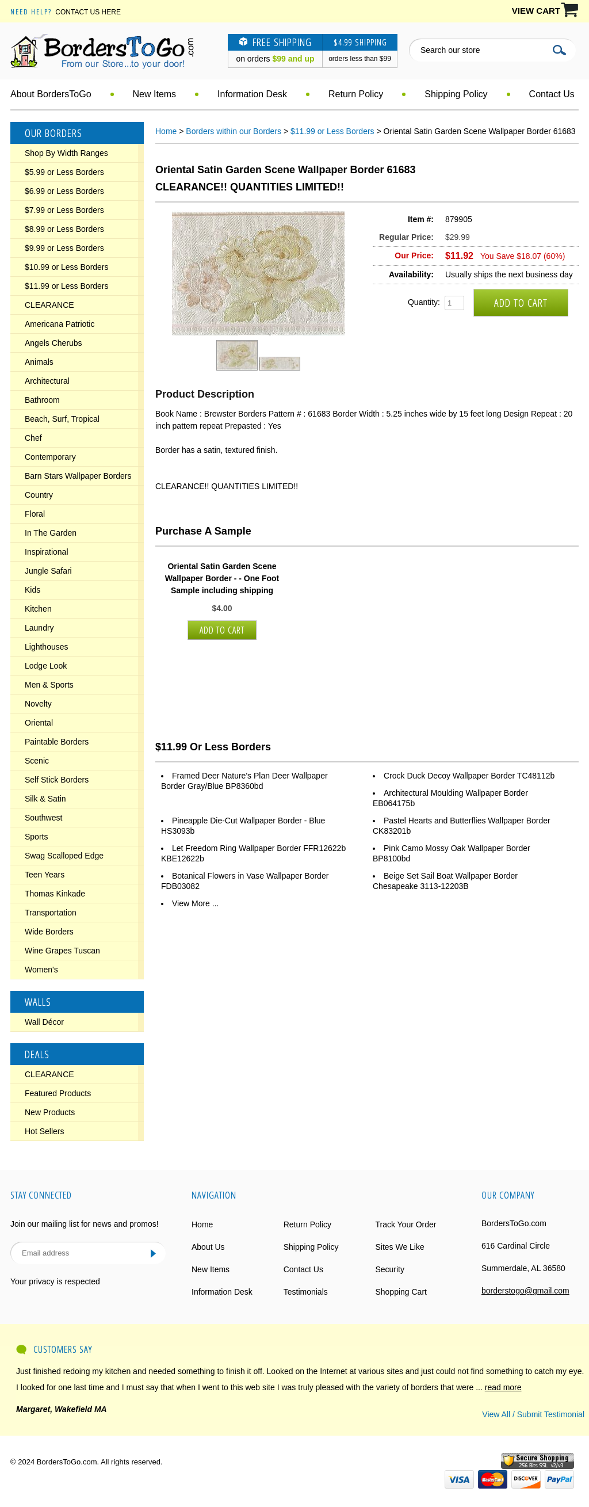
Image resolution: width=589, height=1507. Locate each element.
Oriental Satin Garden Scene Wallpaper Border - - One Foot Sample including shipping (222, 578)
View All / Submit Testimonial (533, 1414)
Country (39, 494)
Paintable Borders (57, 741)
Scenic (37, 760)
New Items (155, 94)
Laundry (39, 627)
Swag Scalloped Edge (64, 855)
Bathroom (42, 400)
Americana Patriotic (59, 324)
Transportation (51, 912)
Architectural (47, 381)
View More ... (195, 903)
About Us (208, 1247)
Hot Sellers (44, 1131)
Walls (38, 1001)
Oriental (39, 722)
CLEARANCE (49, 305)
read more (503, 1387)
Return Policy (355, 94)
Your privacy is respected (55, 1281)
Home (166, 131)
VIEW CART (536, 11)
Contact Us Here (88, 12)
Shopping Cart (401, 1291)
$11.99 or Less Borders (67, 286)
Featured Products (58, 1093)
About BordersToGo (50, 94)
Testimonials (306, 1291)
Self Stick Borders (57, 779)
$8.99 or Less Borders (64, 229)
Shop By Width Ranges (66, 153)
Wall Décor (44, 1022)
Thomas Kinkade (55, 893)
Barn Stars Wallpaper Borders (78, 475)
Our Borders (53, 132)
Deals (37, 1054)
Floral (35, 513)
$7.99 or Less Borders (64, 210)
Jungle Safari (48, 570)
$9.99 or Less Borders (64, 248)
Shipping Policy (455, 94)
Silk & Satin (45, 798)
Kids (32, 589)
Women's (41, 969)
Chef (33, 437)
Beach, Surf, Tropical (62, 419)
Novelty (38, 703)
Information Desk (252, 94)
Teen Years (44, 874)
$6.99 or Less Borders (64, 191)
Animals (39, 362)
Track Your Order (405, 1224)
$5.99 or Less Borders (64, 172)
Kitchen (38, 608)
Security (389, 1269)
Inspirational (46, 551)
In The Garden (51, 532)
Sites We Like (399, 1247)
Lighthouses (46, 646)
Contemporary (50, 456)
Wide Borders (49, 931)
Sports (36, 836)
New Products (50, 1112)
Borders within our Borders (233, 131)
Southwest (43, 817)
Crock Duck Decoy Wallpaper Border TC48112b (469, 775)
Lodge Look (46, 665)
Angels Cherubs (53, 343)
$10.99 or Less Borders (67, 267)
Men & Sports (49, 684)
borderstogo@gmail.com (525, 1290)
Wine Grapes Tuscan (62, 950)
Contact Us (552, 94)
